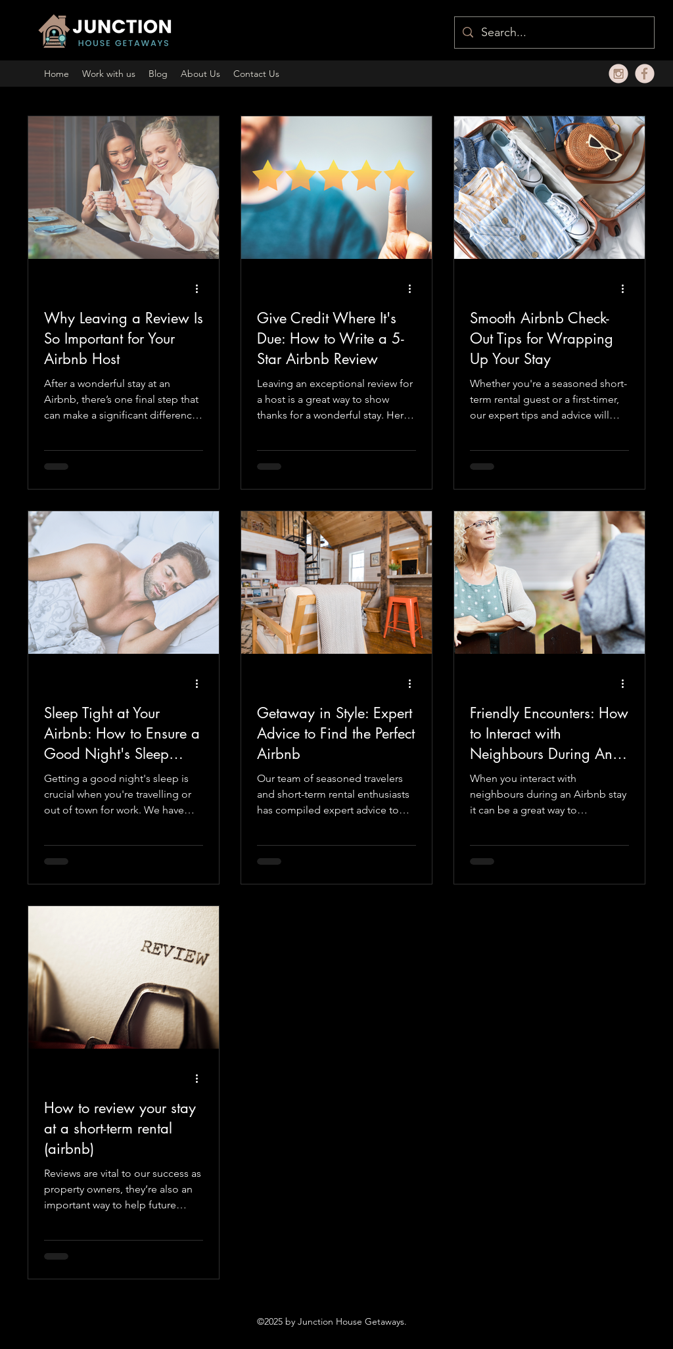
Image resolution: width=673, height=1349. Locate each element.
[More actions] (201, 288)
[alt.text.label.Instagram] (618, 73)
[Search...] (553, 33)
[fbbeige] (645, 73)
